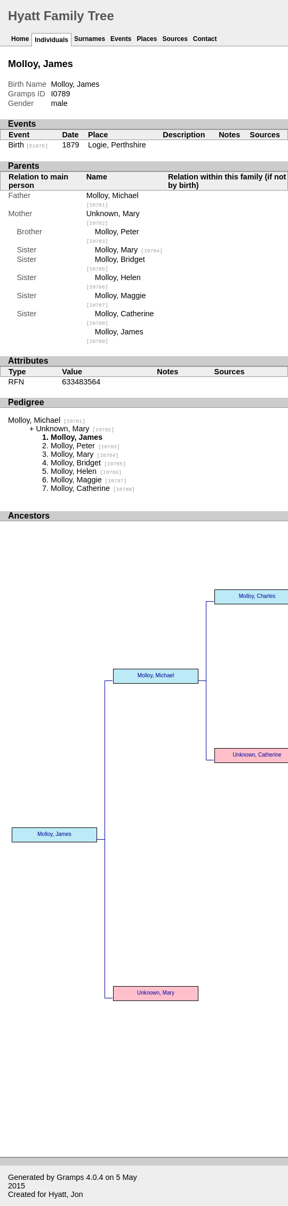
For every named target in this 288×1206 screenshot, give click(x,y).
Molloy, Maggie (89, 479)
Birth (29, 145)
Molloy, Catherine (93, 488)
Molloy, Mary (129, 249)
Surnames (89, 39)
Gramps (70, 1177)
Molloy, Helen (86, 471)
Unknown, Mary (75, 428)
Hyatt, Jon (66, 1194)
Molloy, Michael (46, 420)
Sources (174, 39)
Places (147, 39)
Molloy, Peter (85, 445)
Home (20, 39)
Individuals (51, 40)
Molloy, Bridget (88, 462)
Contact (205, 39)
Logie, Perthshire (117, 145)
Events (120, 39)
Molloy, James (54, 834)
